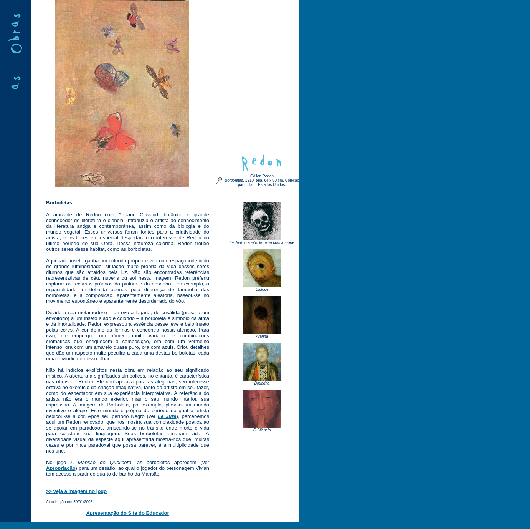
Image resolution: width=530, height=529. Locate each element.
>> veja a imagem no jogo (76, 491)
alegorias (165, 382)
